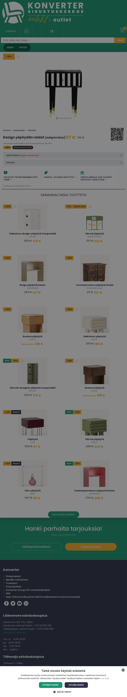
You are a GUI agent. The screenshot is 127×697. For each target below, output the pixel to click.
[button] (63, 691)
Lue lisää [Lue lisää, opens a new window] (105, 678)
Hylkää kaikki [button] (76, 685)
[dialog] (63, 348)
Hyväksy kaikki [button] (51, 685)
